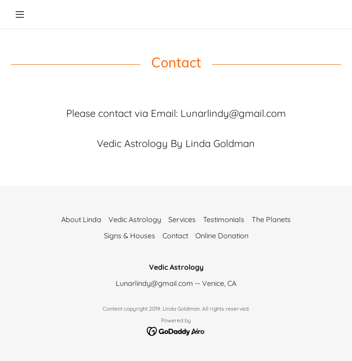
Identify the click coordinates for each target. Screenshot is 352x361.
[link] (176, 330)
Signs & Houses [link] (129, 235)
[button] (35, 14)
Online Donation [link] (221, 235)
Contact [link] (175, 235)
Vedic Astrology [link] (134, 219)
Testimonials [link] (223, 219)
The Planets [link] (271, 219)
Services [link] (182, 219)
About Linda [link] (81, 219)
